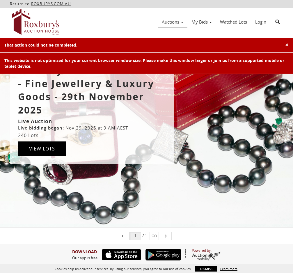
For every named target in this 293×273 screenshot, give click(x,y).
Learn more (228, 269)
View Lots (42, 149)
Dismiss (206, 269)
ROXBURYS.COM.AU (51, 3)
